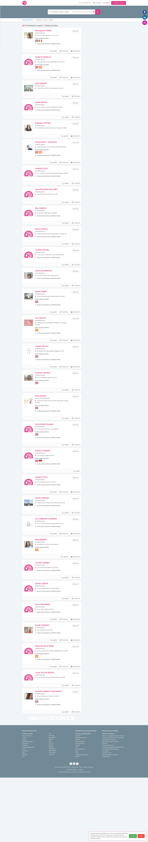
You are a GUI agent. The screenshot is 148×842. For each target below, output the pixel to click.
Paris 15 (51, 807)
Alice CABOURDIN (47, 655)
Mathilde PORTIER (48, 131)
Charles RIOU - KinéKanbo (51, 155)
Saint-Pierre (52, 815)
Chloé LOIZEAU (46, 254)
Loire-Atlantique (80, 813)
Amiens (24, 802)
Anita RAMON (46, 83)
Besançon (25, 808)
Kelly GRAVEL (46, 431)
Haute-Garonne (79, 806)
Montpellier (52, 802)
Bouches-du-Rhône (81, 802)
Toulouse (51, 819)
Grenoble (24, 819)
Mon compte (97, 3)
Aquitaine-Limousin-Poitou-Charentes (113, 802)
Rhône (77, 821)
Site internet (75, 51)
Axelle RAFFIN (46, 107)
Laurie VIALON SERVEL (50, 732)
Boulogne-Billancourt (28, 811)
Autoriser (133, 836)
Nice (50, 805)
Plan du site (75, 831)
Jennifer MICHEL (47, 277)
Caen (23, 813)
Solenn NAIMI (46, 325)
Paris (76, 817)
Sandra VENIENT (47, 536)
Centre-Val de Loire (107, 809)
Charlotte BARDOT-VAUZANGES (53, 756)
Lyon (50, 798)
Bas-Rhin (78, 800)
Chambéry (25, 815)
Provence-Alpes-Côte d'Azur (110, 819)
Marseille (51, 800)
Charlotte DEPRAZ (47, 407)
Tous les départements (83, 798)
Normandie (105, 815)
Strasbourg (52, 817)
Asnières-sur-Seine (27, 806)
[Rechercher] (97, 11)
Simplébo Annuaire (84, 836)
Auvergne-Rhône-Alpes (108, 804)
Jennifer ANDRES (47, 608)
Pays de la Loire (106, 817)
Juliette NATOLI (47, 380)
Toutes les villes (27, 798)
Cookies (80, 834)
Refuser (141, 836)
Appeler (53, 51)
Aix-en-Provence (27, 800)
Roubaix (51, 811)
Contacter (64, 51)
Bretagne (105, 808)
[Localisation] (83, 11)
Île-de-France (106, 821)
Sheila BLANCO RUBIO (49, 703)
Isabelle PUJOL (46, 182)
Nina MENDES (46, 584)
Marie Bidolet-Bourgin (49, 459)
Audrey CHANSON (47, 485)
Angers (24, 804)
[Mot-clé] (59, 11)
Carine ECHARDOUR (48, 301)
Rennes (51, 809)
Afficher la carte (105, 51)
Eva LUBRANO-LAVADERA (51, 560)
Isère (76, 811)
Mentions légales (71, 834)
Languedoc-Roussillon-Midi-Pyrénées (113, 811)
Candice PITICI (46, 512)
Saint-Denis (52, 813)
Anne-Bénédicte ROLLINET (51, 206)
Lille (23, 821)
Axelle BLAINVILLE (48, 57)
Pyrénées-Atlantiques (81, 819)
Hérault (77, 809)
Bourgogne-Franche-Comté (110, 806)
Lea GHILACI (45, 352)
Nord (76, 815)
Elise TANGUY (46, 229)
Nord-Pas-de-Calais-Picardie (110, 813)
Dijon (23, 817)
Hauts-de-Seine (79, 808)
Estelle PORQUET (47, 679)
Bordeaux (25, 809)
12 (66, 783)
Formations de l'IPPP (119, 3)
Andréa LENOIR (46, 632)
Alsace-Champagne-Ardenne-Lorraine (113, 800)
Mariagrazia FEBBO (48, 30)
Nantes (51, 803)
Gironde (77, 804)
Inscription (106, 3)
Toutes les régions (108, 798)
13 (70, 783)
